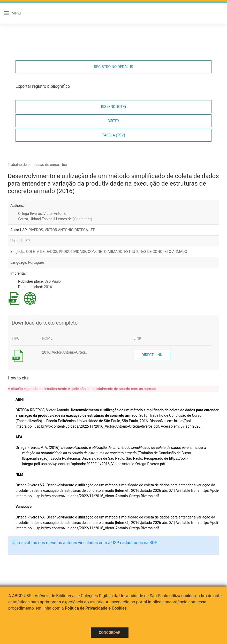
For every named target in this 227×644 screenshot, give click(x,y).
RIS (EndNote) (113, 107)
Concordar (109, 633)
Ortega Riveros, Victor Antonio (42, 213)
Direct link (152, 355)
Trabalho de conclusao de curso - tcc (37, 165)
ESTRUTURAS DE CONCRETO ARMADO (155, 252)
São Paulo (52, 281)
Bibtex (113, 121)
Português (36, 262)
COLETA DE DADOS (41, 252)
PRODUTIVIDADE (72, 252)
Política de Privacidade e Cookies (96, 608)
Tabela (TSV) (113, 135)
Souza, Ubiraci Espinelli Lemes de (55, 219)
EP (27, 241)
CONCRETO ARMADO (105, 252)
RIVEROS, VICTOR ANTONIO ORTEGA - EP (62, 230)
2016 (48, 287)
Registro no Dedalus (113, 67)
